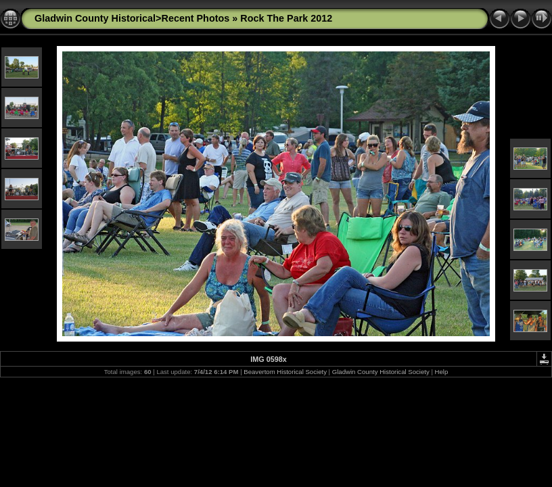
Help (441, 371)
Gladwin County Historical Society (381, 371)
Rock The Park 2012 (286, 18)
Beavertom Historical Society (285, 371)
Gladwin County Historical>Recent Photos (131, 18)
